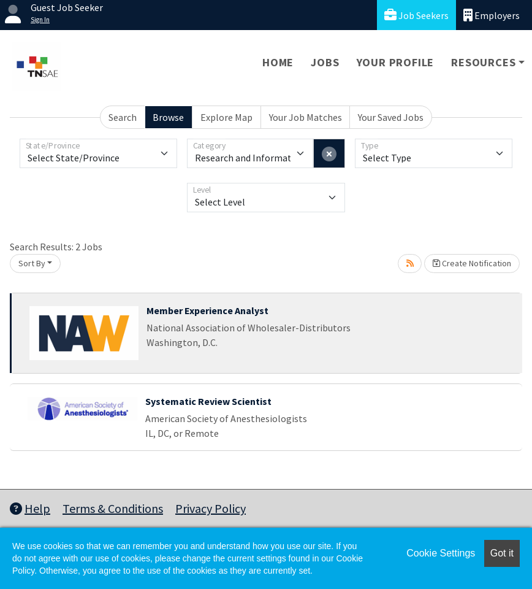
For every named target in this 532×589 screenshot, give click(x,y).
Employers (491, 15)
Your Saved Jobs (391, 117)
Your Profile (396, 62)
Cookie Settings (440, 553)
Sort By (31, 263)
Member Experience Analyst (207, 310)
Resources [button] (483, 62)
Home (278, 62)
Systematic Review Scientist (208, 401)
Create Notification (472, 263)
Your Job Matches (305, 117)
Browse (168, 117)
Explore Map (226, 117)
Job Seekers (416, 15)
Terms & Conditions (113, 508)
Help (30, 508)
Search (122, 117)
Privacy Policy (210, 508)
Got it (502, 553)
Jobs (325, 62)
